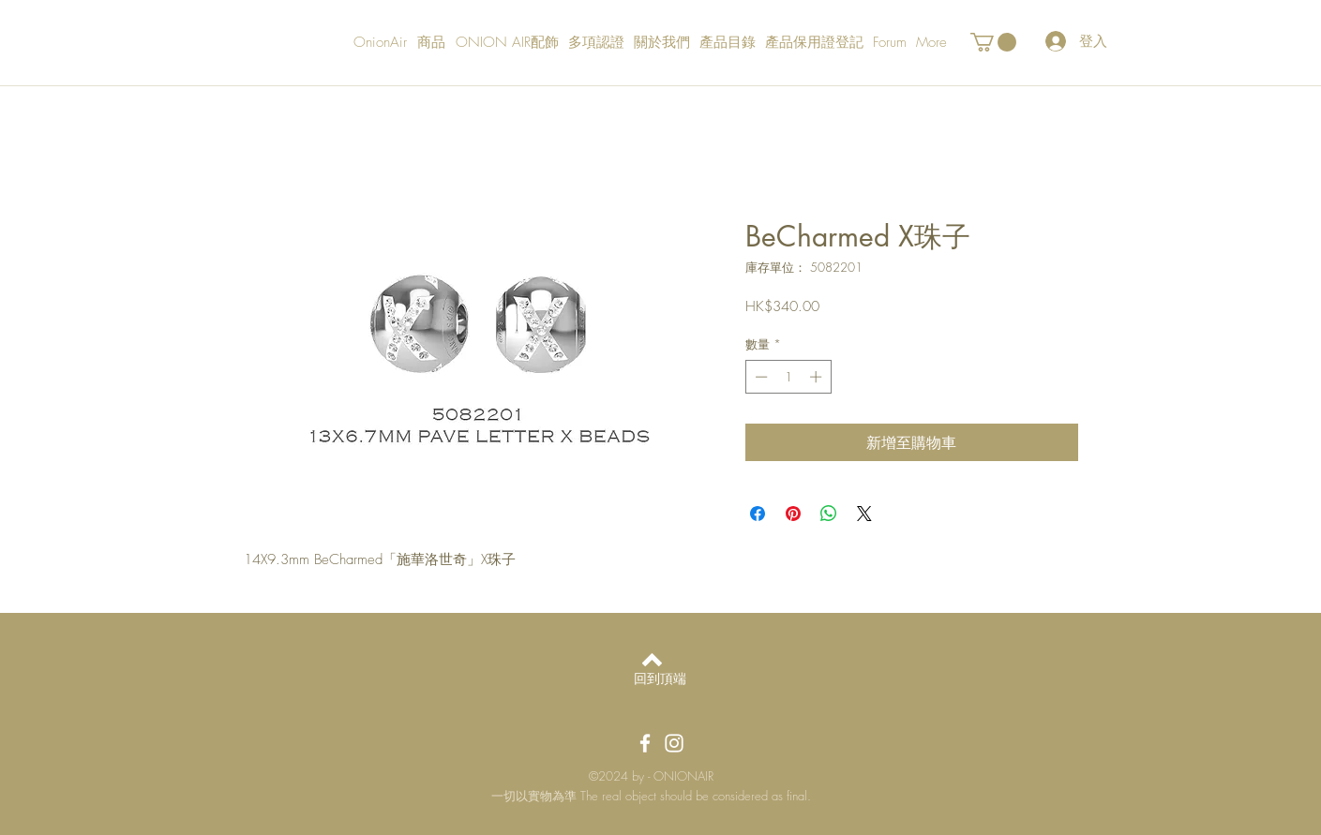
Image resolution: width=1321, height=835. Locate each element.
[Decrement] (759, 377)
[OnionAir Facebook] (645, 743)
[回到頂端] (660, 678)
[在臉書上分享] (757, 513)
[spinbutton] (788, 377)
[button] (993, 42)
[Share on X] (864, 513)
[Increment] (817, 377)
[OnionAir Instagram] (674, 743)
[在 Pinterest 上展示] (793, 513)
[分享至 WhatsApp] (829, 513)
